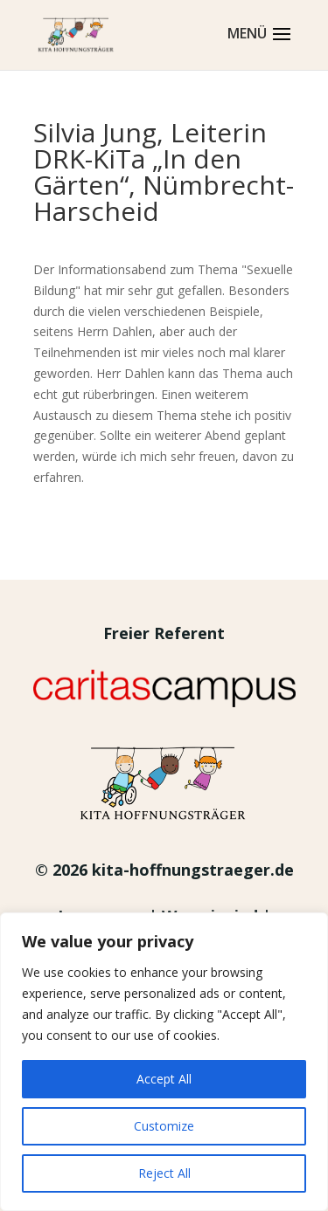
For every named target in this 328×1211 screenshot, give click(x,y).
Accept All (164, 1078)
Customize (164, 1126)
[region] (164, 1061)
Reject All (164, 1173)
